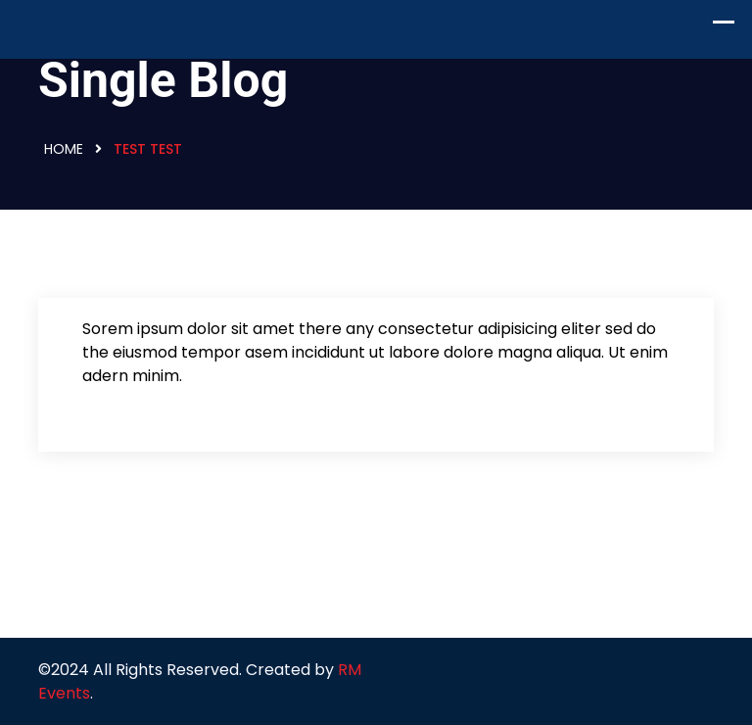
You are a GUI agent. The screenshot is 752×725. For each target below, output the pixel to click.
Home (63, 149)
